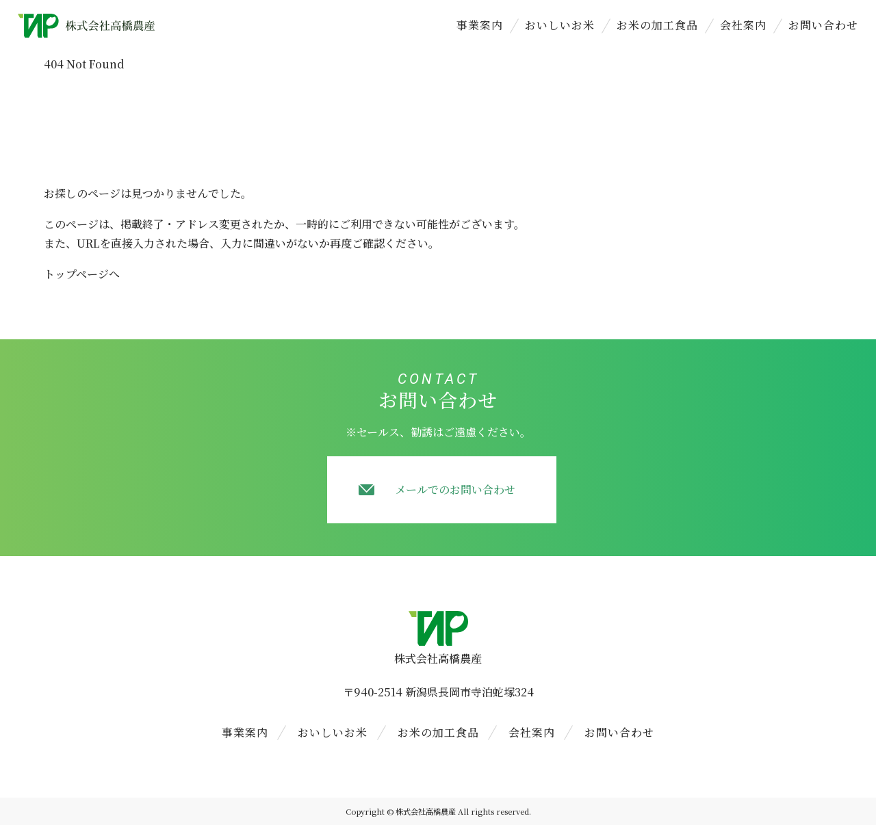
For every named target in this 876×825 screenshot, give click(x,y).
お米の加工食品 (657, 25)
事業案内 (479, 25)
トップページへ (82, 274)
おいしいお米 (560, 25)
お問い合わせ (823, 25)
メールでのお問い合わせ (455, 489)
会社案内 (743, 25)
